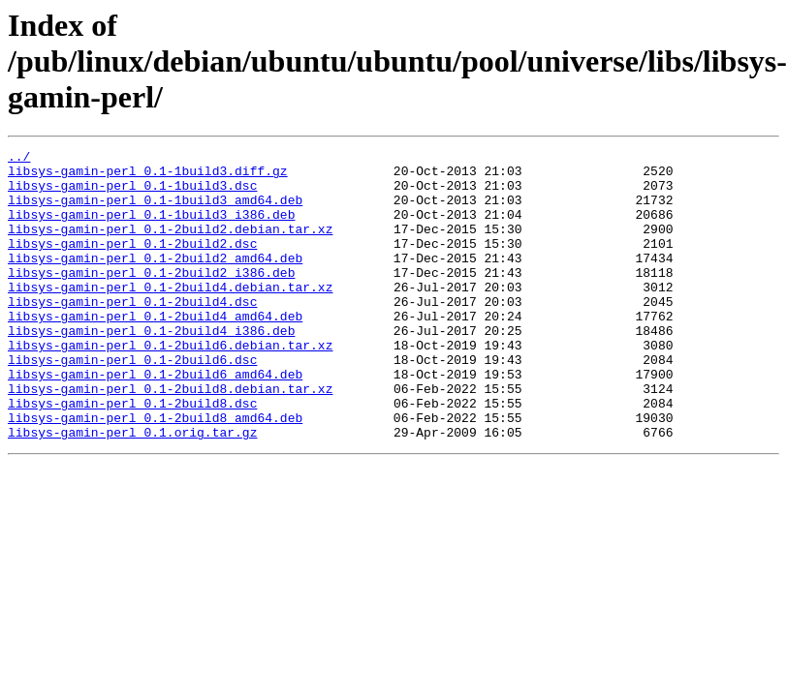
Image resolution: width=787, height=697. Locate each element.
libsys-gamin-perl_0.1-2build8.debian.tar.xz (170, 437)
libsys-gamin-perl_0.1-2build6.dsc (132, 402)
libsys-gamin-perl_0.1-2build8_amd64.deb (155, 472)
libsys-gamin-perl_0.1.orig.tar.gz (132, 490)
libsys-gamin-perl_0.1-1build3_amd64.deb (155, 211)
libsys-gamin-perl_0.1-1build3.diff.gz (148, 176)
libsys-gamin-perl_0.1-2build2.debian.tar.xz (170, 246)
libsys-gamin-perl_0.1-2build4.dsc (132, 333)
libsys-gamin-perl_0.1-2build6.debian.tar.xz (170, 385)
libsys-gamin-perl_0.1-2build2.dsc (132, 263)
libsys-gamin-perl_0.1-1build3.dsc (132, 193)
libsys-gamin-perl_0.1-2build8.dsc (132, 455)
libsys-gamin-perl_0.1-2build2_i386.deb (151, 298)
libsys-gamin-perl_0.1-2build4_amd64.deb (155, 350)
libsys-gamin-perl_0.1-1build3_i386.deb (151, 228)
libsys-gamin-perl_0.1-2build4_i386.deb (151, 368)
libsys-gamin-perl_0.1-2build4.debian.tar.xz (170, 315)
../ (19, 158)
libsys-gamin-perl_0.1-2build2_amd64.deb (155, 280)
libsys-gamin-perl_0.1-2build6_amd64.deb (155, 420)
